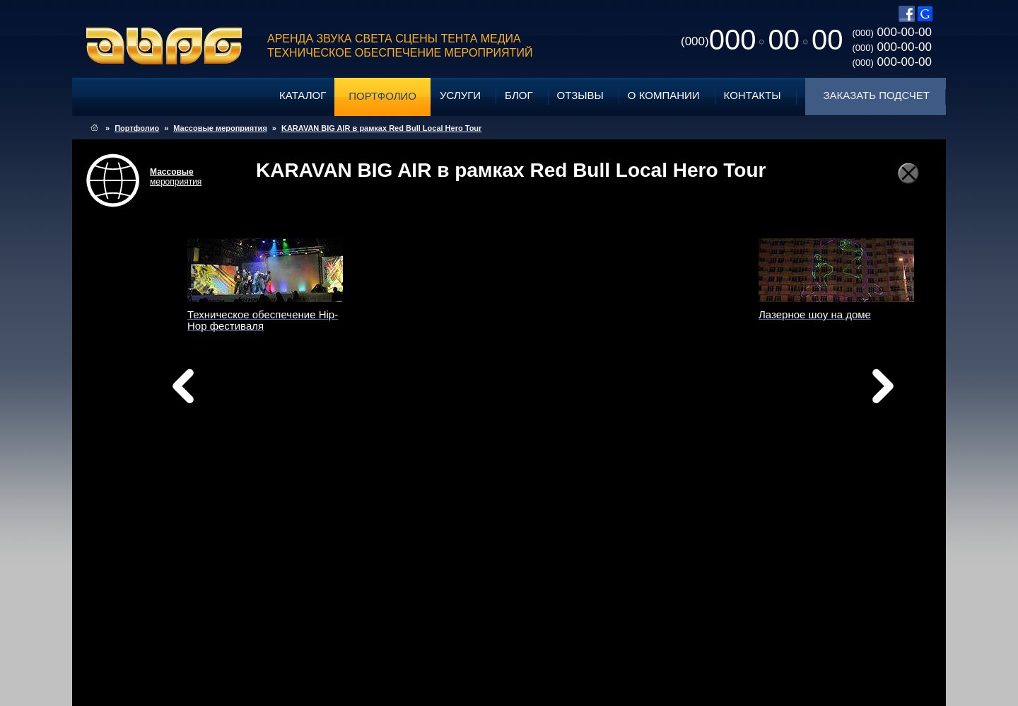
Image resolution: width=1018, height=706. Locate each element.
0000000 (762, 39)
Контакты (752, 95)
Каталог (302, 95)
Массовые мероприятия (220, 128)
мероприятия (175, 177)
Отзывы (580, 95)
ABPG (164, 46)
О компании (664, 95)
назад (219, 389)
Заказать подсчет (877, 95)
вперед (649, 404)
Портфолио (382, 96)
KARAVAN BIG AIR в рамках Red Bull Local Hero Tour (381, 128)
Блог (518, 95)
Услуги (460, 95)
